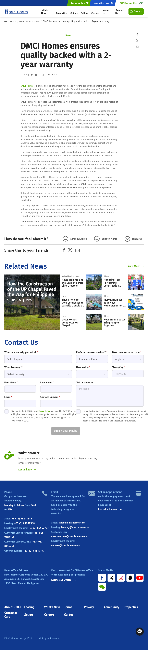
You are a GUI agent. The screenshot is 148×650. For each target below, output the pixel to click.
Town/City (118, 366)
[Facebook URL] (102, 577)
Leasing (29, 606)
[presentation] (26, 429)
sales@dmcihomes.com (72, 521)
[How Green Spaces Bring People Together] (136, 321)
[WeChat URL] (102, 586)
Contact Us (119, 11)
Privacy (89, 606)
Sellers (84, 11)
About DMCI (12, 606)
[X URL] (111, 577)
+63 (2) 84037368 (24, 521)
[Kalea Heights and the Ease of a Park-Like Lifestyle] (94, 281)
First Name (11, 381)
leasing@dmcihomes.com (75, 526)
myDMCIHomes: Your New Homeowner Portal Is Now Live (115, 302)
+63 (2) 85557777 (38, 526)
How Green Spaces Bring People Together (115, 321)
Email (8, 395)
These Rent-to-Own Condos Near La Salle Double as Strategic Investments (73, 302)
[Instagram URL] (121, 577)
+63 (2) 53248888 (22, 517)
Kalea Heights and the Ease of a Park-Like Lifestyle (73, 282)
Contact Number (50, 395)
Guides (74, 11)
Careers (94, 11)
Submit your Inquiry (65, 429)
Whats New (47, 11)
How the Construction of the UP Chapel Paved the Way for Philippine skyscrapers (31, 291)
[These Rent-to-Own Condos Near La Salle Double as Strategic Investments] (94, 301)
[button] (140, 632)
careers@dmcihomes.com (65, 544)
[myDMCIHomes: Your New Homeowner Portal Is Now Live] (136, 301)
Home (13, 21)
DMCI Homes (27, 85)
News (38, 21)
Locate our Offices (63, 578)
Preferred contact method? (91, 351)
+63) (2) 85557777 (34, 549)
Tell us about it (84, 381)
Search (136, 11)
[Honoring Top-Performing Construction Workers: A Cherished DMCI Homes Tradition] (136, 281)
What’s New (52, 606)
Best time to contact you (126, 351)
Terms (68, 606)
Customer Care (10, 614)
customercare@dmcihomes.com (69, 534)
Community (111, 606)
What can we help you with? (21, 351)
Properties (62, 11)
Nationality (83, 366)
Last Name (47, 381)
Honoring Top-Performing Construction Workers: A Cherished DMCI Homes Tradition (113, 282)
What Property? (13, 366)
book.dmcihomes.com (110, 508)
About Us (106, 11)
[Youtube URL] (140, 577)
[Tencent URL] (130, 577)
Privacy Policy (43, 410)
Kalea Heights (68, 275)
